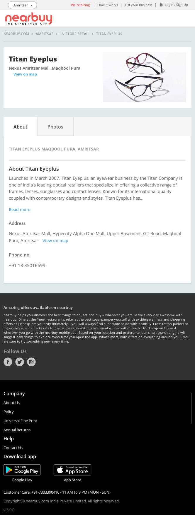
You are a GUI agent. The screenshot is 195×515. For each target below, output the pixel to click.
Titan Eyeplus (109, 34)
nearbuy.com (16, 34)
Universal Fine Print (20, 420)
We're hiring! (81, 5)
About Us (12, 402)
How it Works (108, 5)
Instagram (31, 361)
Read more (19, 209)
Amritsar (45, 34)
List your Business (138, 5)
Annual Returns (17, 429)
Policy (9, 411)
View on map (25, 74)
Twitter (19, 361)
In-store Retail (74, 34)
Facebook (8, 361)
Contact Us (13, 447)
